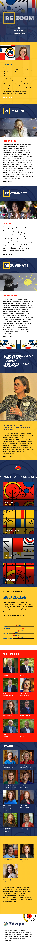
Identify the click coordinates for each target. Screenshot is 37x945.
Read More (7, 97)
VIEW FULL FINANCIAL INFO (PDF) (15, 615)
